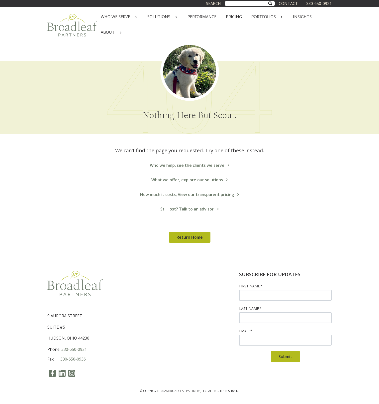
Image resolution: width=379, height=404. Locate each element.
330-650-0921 (319, 3)
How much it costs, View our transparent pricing (189, 194)
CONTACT (288, 3)
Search (213, 3)
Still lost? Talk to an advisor (189, 209)
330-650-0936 (73, 359)
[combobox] (250, 3)
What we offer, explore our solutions (189, 180)
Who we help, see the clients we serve (189, 165)
